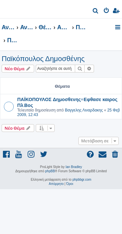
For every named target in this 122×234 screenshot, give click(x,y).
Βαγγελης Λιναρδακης (84, 110)
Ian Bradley (73, 167)
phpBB (50, 171)
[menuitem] (96, 11)
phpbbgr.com (82, 179)
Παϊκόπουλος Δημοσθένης (43, 59)
